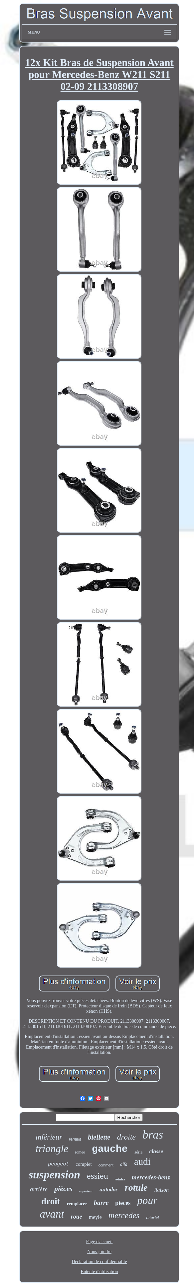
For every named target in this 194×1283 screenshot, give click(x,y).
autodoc (108, 1189)
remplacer (77, 1203)
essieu (97, 1176)
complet (84, 1164)
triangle (52, 1149)
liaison (161, 1190)
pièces (63, 1188)
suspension (54, 1174)
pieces (122, 1203)
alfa (123, 1164)
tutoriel (152, 1217)
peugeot (58, 1164)
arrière (39, 1189)
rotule (136, 1187)
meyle (95, 1217)
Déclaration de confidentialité (99, 1261)
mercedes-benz (151, 1177)
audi (142, 1161)
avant (52, 1214)
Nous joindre (99, 1251)
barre (101, 1202)
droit (50, 1201)
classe (156, 1151)
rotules (120, 1179)
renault (75, 1139)
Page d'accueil (99, 1241)
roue (76, 1216)
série (138, 1152)
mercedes (123, 1215)
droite (126, 1137)
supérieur (86, 1191)
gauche (110, 1149)
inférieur (49, 1137)
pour (147, 1200)
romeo (80, 1152)
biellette (99, 1137)
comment (105, 1165)
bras (152, 1134)
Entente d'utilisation (99, 1271)
